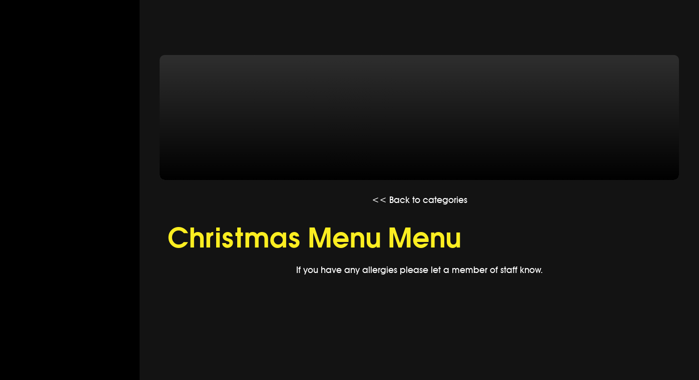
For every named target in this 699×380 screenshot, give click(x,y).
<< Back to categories (419, 199)
